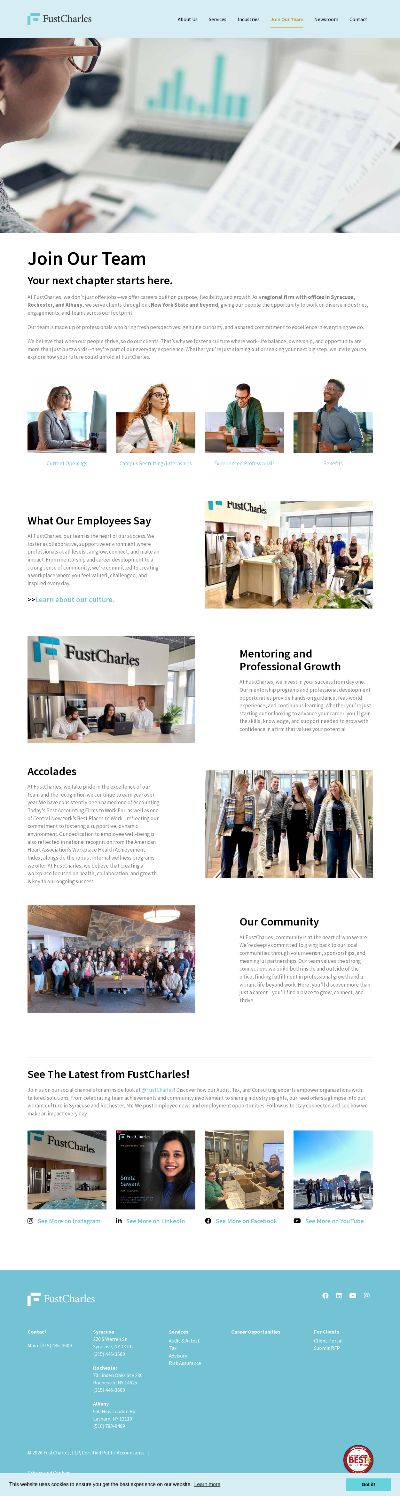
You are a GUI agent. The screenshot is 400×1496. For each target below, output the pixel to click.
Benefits (333, 463)
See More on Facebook (246, 1221)
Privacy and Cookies (48, 1472)
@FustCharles (158, 1089)
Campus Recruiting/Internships (156, 463)
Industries (249, 19)
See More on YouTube (334, 1221)
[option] (200, 135)
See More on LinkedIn (155, 1221)
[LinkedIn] (339, 1296)
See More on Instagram (69, 1221)
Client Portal (328, 1340)
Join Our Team (287, 19)
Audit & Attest (184, 1340)
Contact (358, 19)
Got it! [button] (368, 1484)
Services (217, 19)
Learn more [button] (207, 1484)
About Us (188, 19)
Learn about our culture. (75, 599)
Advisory (178, 1355)
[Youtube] (353, 1296)
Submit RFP (327, 1348)
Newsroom (326, 19)
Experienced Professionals (244, 463)
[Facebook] (325, 1296)
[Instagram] (367, 1296)
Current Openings (67, 463)
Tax (172, 1348)
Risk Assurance (185, 1363)
